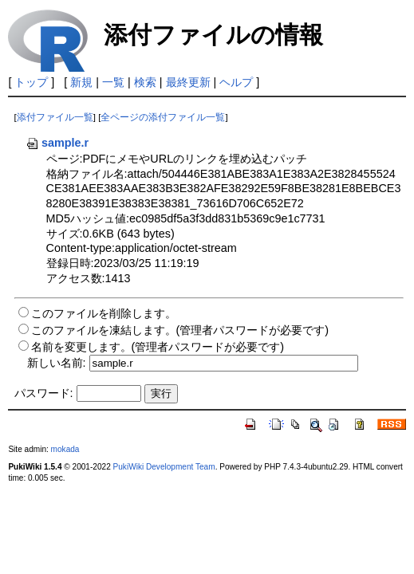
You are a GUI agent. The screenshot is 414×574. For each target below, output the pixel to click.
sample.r (57, 142)
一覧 (113, 82)
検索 (145, 82)
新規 (81, 82)
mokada (65, 449)
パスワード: (43, 393)
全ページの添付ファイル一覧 (163, 117)
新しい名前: (56, 362)
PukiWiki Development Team (164, 466)
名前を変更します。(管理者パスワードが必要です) (158, 346)
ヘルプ (236, 82)
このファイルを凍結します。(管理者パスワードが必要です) (180, 330)
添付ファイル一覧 (55, 117)
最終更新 (188, 82)
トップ (31, 82)
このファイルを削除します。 (103, 313)
